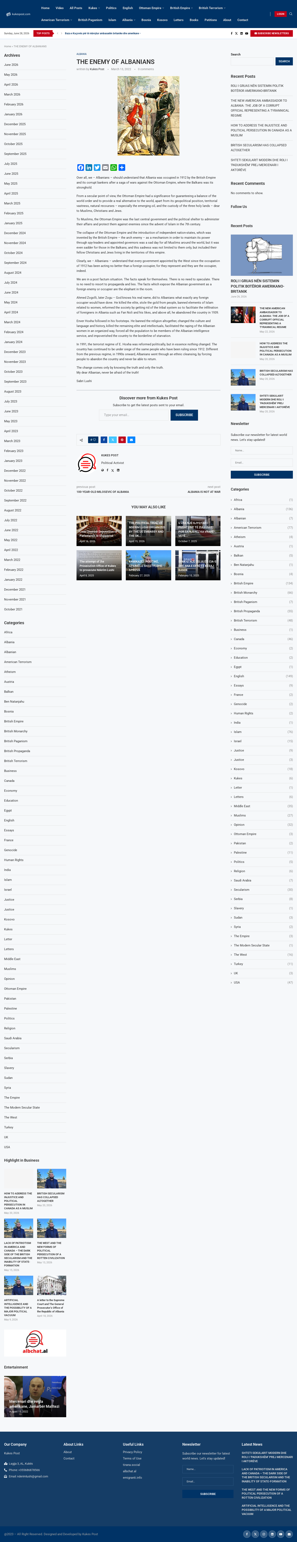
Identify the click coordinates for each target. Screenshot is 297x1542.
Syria (263, 927)
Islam (112, 20)
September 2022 (15, 500)
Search (235, 54)
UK (263, 973)
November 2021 (15, 599)
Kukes (92, 8)
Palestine (263, 853)
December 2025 (15, 124)
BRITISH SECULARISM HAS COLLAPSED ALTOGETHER (276, 372)
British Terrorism (211, 8)
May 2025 (10, 183)
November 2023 (15, 362)
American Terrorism (55, 20)
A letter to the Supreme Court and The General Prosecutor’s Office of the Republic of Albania (50, 1306)
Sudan (263, 918)
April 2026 (11, 84)
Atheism (263, 537)
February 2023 (13, 451)
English (128, 8)
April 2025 (11, 193)
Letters (179, 20)
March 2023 (12, 441)
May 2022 (10, 540)
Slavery (263, 908)
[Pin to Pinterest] (122, 440)
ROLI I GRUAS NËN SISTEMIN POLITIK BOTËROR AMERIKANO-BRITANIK (257, 286)
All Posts (76, 8)
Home (45, 8)
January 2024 (13, 342)
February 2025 (13, 213)
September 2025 (15, 154)
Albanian (263, 518)
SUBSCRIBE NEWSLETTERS (272, 33)
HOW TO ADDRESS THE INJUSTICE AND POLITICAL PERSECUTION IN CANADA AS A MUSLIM (261, 130)
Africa (263, 500)
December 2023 (15, 352)
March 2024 (12, 322)
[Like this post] (94, 440)
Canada (263, 639)
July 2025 (10, 164)
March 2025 (12, 203)
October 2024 (13, 253)
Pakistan (263, 843)
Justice (263, 750)
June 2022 (11, 530)
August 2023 (12, 391)
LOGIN (280, 14)
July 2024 (10, 282)
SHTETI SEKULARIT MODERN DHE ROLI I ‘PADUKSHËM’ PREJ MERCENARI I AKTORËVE (259, 165)
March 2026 (12, 94)
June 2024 (11, 292)
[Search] (291, 14)
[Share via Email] (131, 440)
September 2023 (15, 381)
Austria (263, 546)
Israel (263, 741)
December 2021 (15, 589)
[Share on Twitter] (113, 440)
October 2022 (13, 490)
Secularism (263, 890)
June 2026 (11, 65)
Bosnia (146, 20)
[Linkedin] (241, 33)
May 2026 (10, 75)
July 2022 (10, 520)
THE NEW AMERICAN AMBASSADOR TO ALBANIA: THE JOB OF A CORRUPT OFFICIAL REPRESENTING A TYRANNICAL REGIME (274, 318)
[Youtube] (246, 33)
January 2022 (13, 580)
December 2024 (15, 233)
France (263, 695)
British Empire (180, 8)
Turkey (263, 964)
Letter (263, 788)
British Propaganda (263, 611)
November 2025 (15, 134)
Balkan (263, 555)
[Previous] (57, 33)
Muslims (263, 815)
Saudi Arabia (263, 880)
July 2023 (10, 401)
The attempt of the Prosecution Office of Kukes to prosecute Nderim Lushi (98, 566)
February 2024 (13, 332)
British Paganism (90, 20)
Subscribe (184, 415)
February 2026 (13, 104)
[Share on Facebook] (104, 440)
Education (263, 658)
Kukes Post (97, 69)
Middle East (263, 806)
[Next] (61, 33)
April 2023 (11, 431)
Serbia (263, 899)
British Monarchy (263, 593)
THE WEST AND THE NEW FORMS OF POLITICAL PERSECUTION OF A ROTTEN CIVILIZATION (51, 1250)
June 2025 (11, 174)
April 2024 (11, 312)
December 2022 (15, 471)
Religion (263, 871)
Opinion (263, 825)
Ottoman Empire (150, 8)
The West (263, 955)
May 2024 (10, 302)
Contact (242, 20)
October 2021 (13, 609)
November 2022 (15, 481)
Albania (127, 20)
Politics (111, 8)
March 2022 (12, 560)
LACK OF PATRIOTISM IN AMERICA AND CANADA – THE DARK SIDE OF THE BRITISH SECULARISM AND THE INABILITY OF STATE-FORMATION (18, 1254)
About (227, 20)
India (263, 723)
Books (194, 20)
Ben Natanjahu (263, 565)
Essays (263, 685)
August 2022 (12, 510)
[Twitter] (236, 33)
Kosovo (162, 20)
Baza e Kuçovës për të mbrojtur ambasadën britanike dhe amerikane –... (104, 33)
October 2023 (13, 372)
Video (60, 8)
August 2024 (12, 273)
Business (263, 630)
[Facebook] (232, 33)
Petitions (211, 20)
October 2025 (13, 144)
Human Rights (263, 713)
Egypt (263, 667)
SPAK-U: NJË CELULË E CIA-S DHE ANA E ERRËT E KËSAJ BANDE (197, 566)
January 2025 (13, 223)
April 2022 (11, 550)
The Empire (263, 936)
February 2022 (13, 570)
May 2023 (10, 421)
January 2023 (13, 461)
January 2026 (13, 114)
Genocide (263, 704)
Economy (263, 648)
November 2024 (15, 243)
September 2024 (15, 263)
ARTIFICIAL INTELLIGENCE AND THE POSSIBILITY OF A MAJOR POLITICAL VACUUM (18, 1308)
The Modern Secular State (263, 945)
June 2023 (11, 411)
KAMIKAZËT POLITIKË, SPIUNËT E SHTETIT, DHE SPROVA (145, 566)
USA (263, 982)
